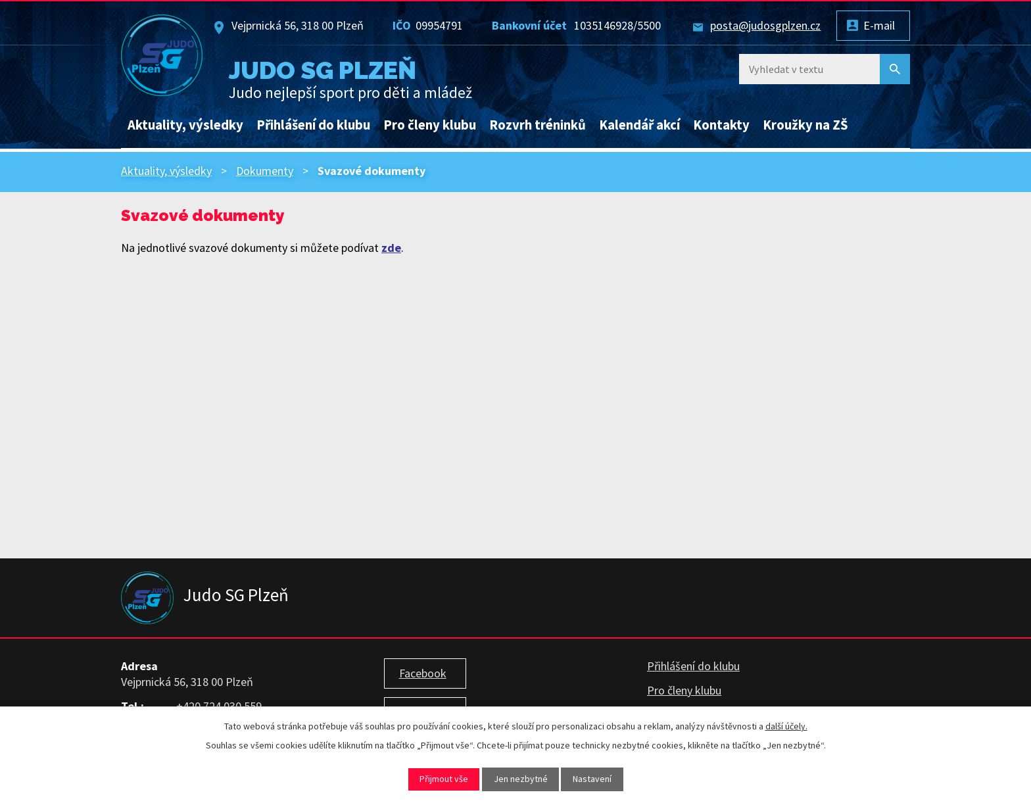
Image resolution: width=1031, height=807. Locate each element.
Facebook (422, 673)
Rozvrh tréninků (537, 125)
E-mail (879, 25)
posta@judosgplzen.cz (765, 25)
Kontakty (721, 125)
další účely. (786, 726)
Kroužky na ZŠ (805, 125)
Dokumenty (264, 170)
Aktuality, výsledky (185, 125)
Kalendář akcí (639, 125)
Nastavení (592, 779)
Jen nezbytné (521, 779)
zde (391, 247)
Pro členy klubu (429, 125)
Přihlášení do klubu (313, 125)
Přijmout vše (444, 779)
